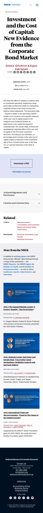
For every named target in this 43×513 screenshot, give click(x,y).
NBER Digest (25, 264)
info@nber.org (21, 472)
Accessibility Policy (21, 486)
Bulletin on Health (10, 267)
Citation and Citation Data (16, 203)
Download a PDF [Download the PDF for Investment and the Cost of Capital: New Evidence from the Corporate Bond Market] (21, 163)
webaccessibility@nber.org (21, 474)
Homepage (21, 481)
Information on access (21, 172)
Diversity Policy (21, 488)
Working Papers (11, 11)
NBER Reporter (9, 264)
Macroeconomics (23, 222)
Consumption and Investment (28, 225)
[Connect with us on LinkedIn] (15, 498)
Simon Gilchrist (16, 65)
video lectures (26, 272)
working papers (20, 256)
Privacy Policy (21, 490)
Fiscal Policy (22, 229)
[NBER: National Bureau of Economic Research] (12, 5)
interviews (7, 274)
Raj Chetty (19, 373)
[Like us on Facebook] (28, 498)
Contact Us (21, 463)
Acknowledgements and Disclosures (15, 193)
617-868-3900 (21, 470)
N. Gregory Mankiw (21, 317)
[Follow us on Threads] (23, 498)
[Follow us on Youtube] (32, 498)
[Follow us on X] (10, 498)
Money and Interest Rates (26, 227)
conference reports (11, 272)
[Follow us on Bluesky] (19, 498)
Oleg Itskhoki (20, 425)
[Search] (30, 5)
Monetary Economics (25, 239)
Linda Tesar (18, 427)
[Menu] (37, 5)
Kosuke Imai (30, 373)
